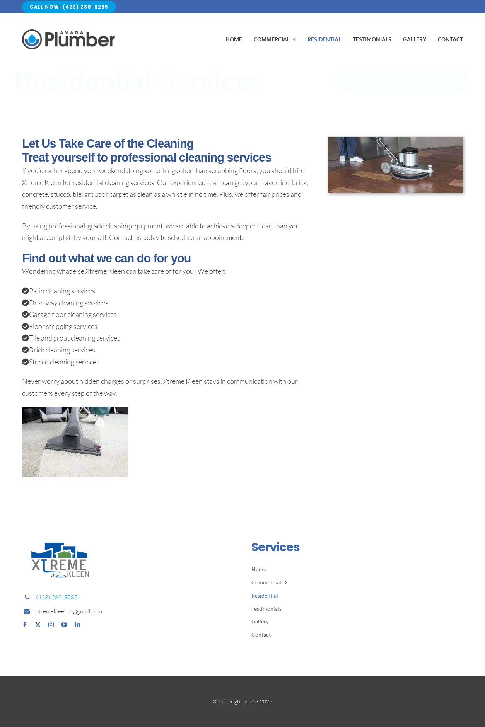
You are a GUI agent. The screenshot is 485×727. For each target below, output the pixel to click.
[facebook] (24, 624)
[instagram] (51, 624)
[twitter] (38, 624)
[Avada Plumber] (68, 33)
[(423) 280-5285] (397, 81)
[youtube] (64, 624)
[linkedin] (77, 624)
